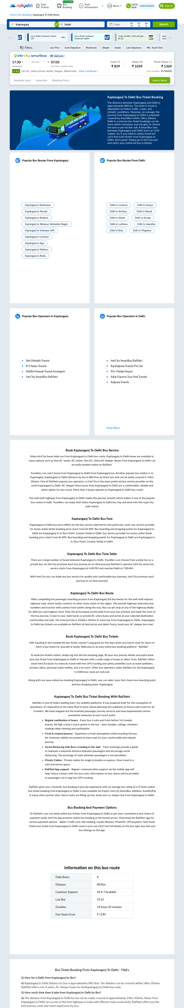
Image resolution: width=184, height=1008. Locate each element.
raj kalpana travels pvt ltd (127, 366)
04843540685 (147, 6)
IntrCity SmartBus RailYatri (42, 376)
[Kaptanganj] (32, 24)
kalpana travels (120, 382)
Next (169, 37)
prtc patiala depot (122, 371)
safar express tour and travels (129, 376)
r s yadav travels (36, 366)
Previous (9, 37)
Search (163, 24)
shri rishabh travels (38, 360)
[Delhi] (81, 24)
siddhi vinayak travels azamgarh (45, 371)
